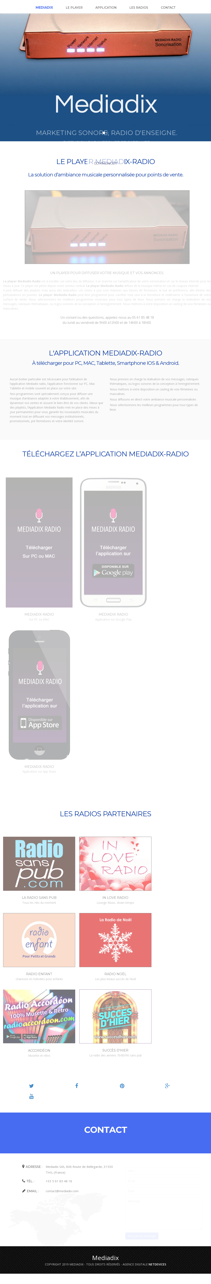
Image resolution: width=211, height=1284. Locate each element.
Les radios (138, 7)
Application (106, 7)
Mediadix (44, 7)
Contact (168, 7)
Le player (74, 7)
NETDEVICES (157, 1264)
